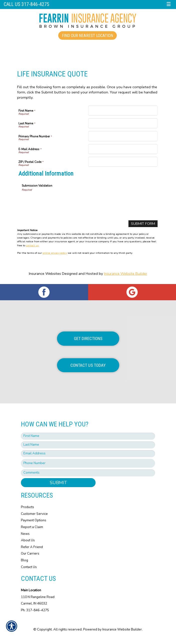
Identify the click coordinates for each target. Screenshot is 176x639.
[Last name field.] (88, 444)
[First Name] (123, 110)
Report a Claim (32, 527)
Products (27, 507)
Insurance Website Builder (125, 273)
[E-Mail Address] (123, 149)
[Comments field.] (88, 472)
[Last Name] (123, 123)
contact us (32, 245)
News (25, 534)
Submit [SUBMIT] (58, 483)
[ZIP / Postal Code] (123, 162)
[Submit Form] (143, 223)
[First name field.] (88, 436)
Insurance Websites (45, 273)
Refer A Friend (32, 547)
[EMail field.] (88, 453)
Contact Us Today (88, 365)
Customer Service (34, 514)
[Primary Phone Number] (123, 136)
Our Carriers (30, 553)
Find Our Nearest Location (87, 35)
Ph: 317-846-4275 (35, 610)
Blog (24, 560)
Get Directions (88, 338)
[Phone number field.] (88, 463)
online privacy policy (55, 253)
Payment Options (33, 520)
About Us (28, 540)
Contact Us (29, 567)
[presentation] (59, 201)
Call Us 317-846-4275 (26, 4)
